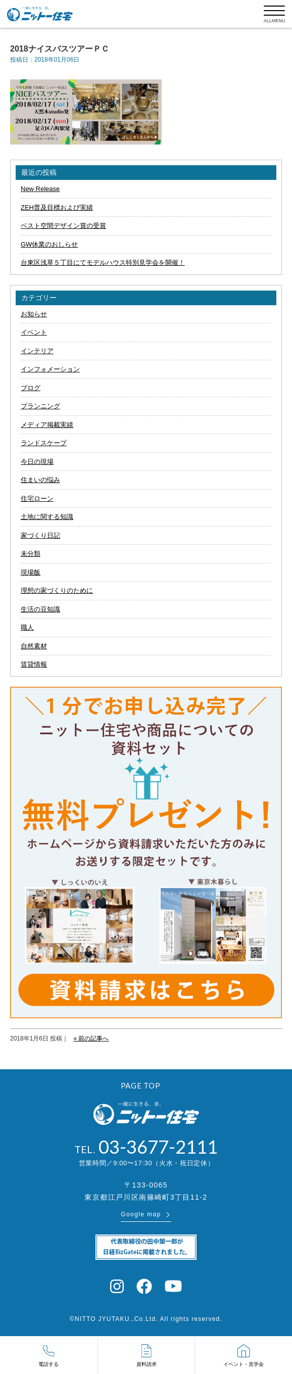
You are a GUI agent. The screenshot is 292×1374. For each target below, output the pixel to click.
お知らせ (34, 314)
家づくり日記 (40, 535)
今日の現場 (37, 461)
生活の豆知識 (40, 609)
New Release (40, 189)
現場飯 (30, 572)
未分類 (30, 553)
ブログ (30, 388)
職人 (27, 627)
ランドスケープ (44, 443)
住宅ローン (37, 498)
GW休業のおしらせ (49, 244)
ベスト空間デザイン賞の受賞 (63, 225)
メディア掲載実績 (47, 425)
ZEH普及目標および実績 (57, 207)
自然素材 (34, 646)
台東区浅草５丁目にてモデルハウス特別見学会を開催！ (103, 262)
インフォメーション (50, 369)
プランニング (40, 406)
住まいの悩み (40, 480)
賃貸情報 (34, 664)
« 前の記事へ (91, 1038)
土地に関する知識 (47, 516)
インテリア (37, 351)
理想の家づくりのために (57, 590)
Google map (141, 1214)
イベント (34, 332)
